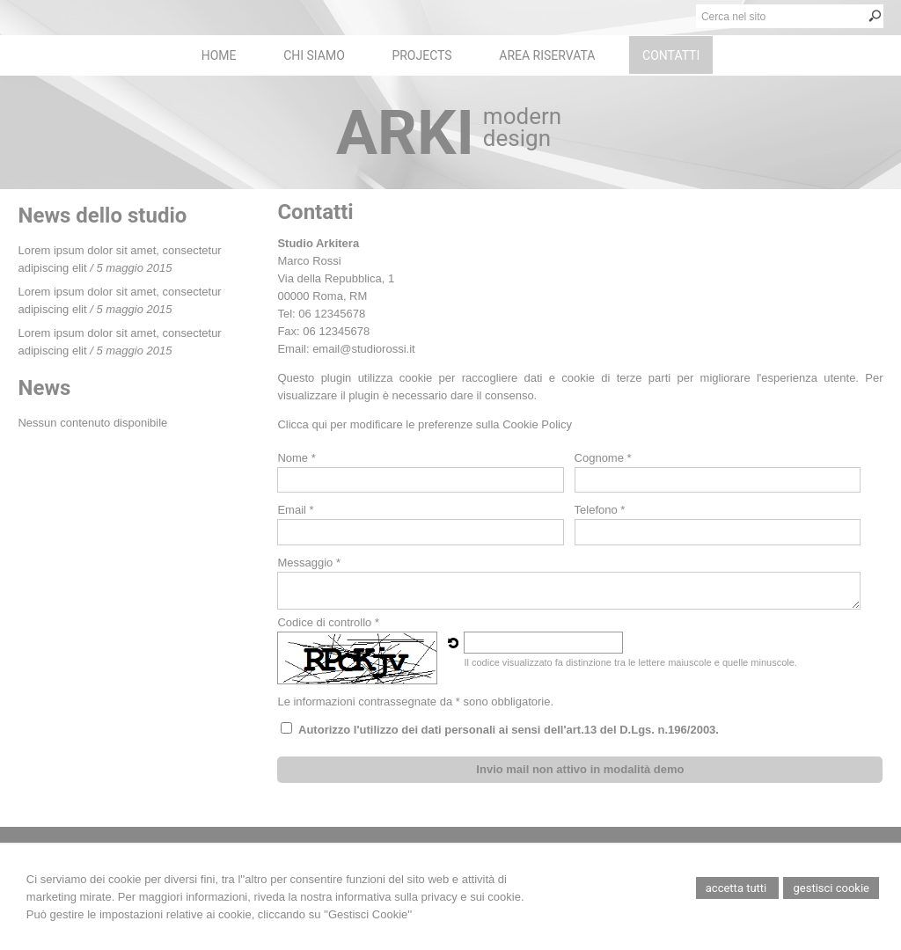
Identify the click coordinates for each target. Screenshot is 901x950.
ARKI (405, 133)
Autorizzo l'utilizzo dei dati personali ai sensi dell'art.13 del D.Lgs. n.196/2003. (508, 729)
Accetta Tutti (738, 888)
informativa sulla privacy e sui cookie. (429, 896)
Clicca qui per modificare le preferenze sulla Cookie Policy (424, 424)
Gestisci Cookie (831, 888)
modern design (522, 127)
